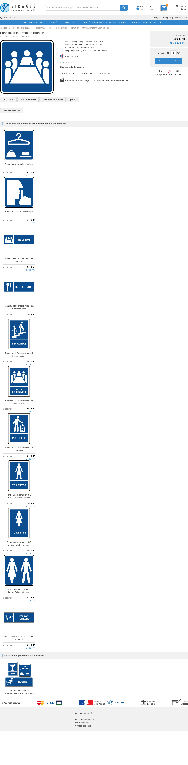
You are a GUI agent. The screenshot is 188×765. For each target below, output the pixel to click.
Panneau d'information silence (19, 211)
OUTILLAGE (157, 22)
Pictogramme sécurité (43, 28)
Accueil (3, 28)
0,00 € (183, 9)
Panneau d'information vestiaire (19, 164)
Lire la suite (67, 62)
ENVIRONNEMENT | (140, 22)
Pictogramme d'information (67, 28)
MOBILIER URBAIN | (118, 22)
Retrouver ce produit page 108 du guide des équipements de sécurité (96, 80)
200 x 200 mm (68, 73)
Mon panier (181, 6)
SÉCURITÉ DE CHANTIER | (93, 22)
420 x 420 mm (104, 73)
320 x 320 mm (86, 73)
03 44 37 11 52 (8, 17)
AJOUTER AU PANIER (168, 60)
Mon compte (142, 6)
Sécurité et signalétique (19, 28)
